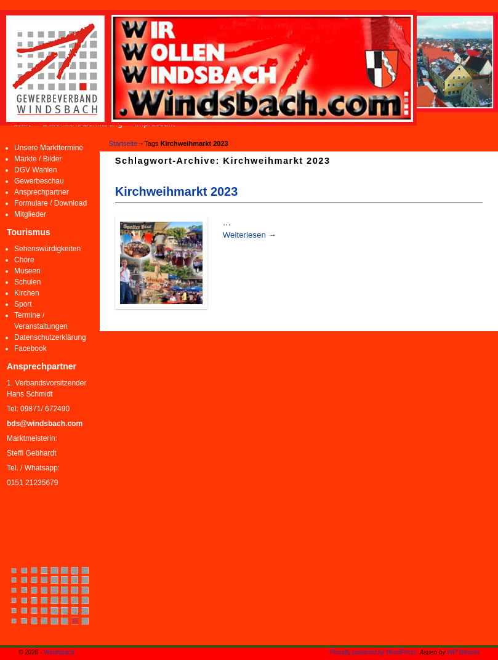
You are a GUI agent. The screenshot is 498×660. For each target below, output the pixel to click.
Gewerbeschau (39, 181)
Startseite (123, 143)
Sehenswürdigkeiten (47, 248)
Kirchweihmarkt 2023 (176, 191)
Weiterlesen (249, 234)
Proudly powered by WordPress (373, 652)
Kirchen (26, 293)
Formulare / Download (50, 203)
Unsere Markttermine (48, 147)
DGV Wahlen (35, 170)
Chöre (24, 260)
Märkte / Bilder (38, 159)
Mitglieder (30, 214)
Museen (27, 271)
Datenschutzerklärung (50, 337)
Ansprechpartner (41, 192)
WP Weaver (463, 652)
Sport (23, 304)
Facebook (30, 348)
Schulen (27, 282)
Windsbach (59, 652)
